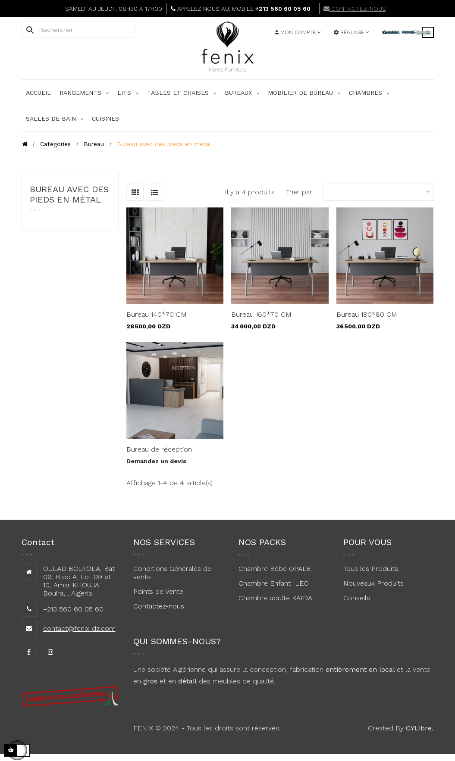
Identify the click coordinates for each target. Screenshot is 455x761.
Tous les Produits (370, 569)
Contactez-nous (158, 606)
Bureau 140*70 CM (156, 314)
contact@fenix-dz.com (79, 628)
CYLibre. (419, 728)
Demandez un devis (156, 461)
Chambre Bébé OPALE (274, 569)
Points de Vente (158, 591)
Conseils (356, 598)
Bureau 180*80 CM (366, 314)
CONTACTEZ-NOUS (354, 8)
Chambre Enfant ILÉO (273, 583)
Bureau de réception (159, 449)
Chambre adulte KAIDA (275, 598)
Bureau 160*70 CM (261, 314)
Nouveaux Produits (373, 583)
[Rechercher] (78, 30)
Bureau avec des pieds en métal (69, 194)
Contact (38, 542)
